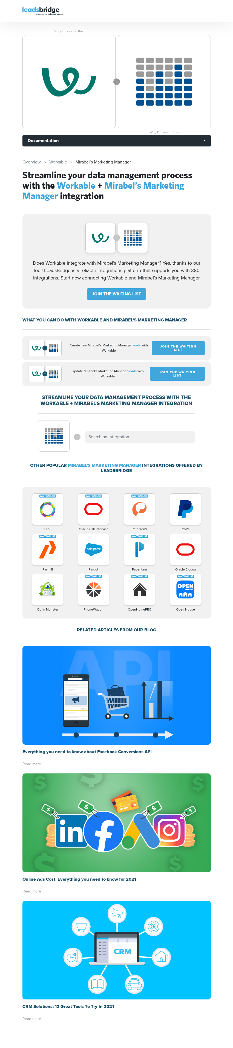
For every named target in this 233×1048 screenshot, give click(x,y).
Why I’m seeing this (69, 31)
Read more (31, 764)
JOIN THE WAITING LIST (116, 294)
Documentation (43, 140)
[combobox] (140, 437)
